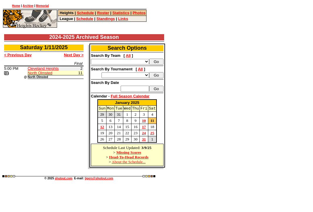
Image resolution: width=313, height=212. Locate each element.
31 (144, 140)
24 (144, 134)
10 (144, 121)
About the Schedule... (129, 162)
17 (144, 127)
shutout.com (63, 179)
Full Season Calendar (130, 96)
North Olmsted (40, 73)
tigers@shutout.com (99, 179)
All (128, 55)
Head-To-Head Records (129, 158)
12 (102, 127)
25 (152, 134)
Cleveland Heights (43, 68)
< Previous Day (18, 55)
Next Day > (74, 55)
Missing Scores (128, 153)
